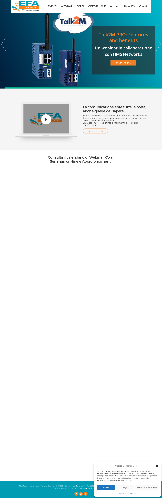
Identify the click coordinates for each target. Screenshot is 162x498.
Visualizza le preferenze (147, 487)
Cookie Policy (122, 493)
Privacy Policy (133, 493)
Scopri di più (123, 62)
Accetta (106, 487)
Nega (125, 487)
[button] (157, 466)
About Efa (95, 131)
